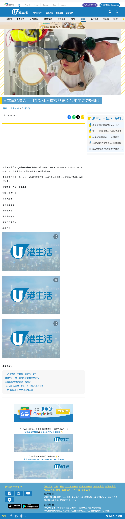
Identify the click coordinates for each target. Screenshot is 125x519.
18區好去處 (118, 19)
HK (19, 5)
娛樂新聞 (59, 13)
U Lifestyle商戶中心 (90, 5)
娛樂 (73, 19)
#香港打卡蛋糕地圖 (78, 506)
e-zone (63, 5)
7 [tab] (63, 28)
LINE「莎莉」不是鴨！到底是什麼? (20, 372)
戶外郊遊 (76, 487)
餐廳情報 (66, 487)
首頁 (5, 106)
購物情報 (48, 19)
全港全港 (26, 106)
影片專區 (95, 19)
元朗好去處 (98, 484)
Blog (54, 5)
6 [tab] (69, 25)
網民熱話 (48, 495)
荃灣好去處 (110, 484)
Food (36, 5)
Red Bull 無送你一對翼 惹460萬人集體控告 (24, 384)
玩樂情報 (34, 19)
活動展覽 (48, 484)
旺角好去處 (49, 487)
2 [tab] (59, 25)
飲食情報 (61, 19)
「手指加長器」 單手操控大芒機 (19, 388)
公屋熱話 (49, 13)
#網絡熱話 (48, 512)
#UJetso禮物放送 (78, 509)
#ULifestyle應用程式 (53, 509)
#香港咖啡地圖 (94, 506)
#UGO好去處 (50, 506)
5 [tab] (67, 25)
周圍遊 (106, 19)
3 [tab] (62, 25)
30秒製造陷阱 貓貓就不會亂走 (18, 380)
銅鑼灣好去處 (85, 484)
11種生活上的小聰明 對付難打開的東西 (22, 376)
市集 (56, 484)
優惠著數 (20, 19)
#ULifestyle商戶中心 (95, 509)
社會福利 (85, 487)
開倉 (62, 484)
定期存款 (69, 13)
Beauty (45, 5)
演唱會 (9, 19)
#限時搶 (66, 509)
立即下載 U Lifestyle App (111, 5)
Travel (27, 5)
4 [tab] (64, 25)
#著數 (107, 509)
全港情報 (14, 106)
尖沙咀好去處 (71, 484)
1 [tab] (57, 25)
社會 (83, 19)
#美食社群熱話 (63, 506)
